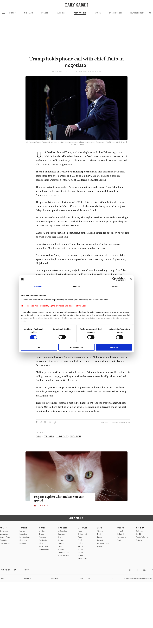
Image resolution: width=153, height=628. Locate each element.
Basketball (120, 534)
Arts (99, 528)
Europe (44, 13)
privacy (27, 578)
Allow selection (76, 347)
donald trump (62, 436)
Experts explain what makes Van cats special (59, 498)
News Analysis (5, 543)
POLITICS (4, 528)
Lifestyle (82, 528)
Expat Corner (82, 558)
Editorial (139, 540)
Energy (60, 537)
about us (55, 578)
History (80, 552)
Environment (82, 534)
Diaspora (23, 543)
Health (80, 531)
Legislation (4, 534)
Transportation (63, 552)
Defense (61, 549)
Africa (98, 13)
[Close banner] (131, 279)
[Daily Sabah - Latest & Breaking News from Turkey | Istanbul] (76, 4)
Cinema (100, 531)
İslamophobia (44, 549)
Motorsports (121, 537)
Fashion (80, 543)
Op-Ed (138, 534)
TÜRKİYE (23, 528)
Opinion (140, 528)
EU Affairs (3, 540)
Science (80, 546)
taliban (38, 436)
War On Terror (5, 537)
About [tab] (115, 286)
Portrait (100, 540)
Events (99, 537)
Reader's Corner (142, 537)
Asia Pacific (80, 13)
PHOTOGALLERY (43, 506)
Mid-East (28, 13)
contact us (85, 578)
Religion (81, 549)
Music (99, 534)
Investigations (24, 537)
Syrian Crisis (115, 13)
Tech (60, 546)
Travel (80, 537)
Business (62, 528)
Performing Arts (103, 543)
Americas (61, 13)
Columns (139, 531)
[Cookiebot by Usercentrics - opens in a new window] (114, 279)
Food (80, 540)
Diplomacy (4, 531)
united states (75, 436)
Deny (39, 347)
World (12, 13)
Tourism (61, 543)
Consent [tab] (38, 286)
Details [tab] (76, 286)
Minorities (23, 540)
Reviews (100, 546)
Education (23, 534)
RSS (112, 578)
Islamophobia (137, 13)
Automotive (62, 531)
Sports (120, 528)
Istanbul (22, 531)
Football (120, 531)
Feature (80, 555)
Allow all (114, 347)
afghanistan (49, 436)
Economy (61, 534)
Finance (61, 540)
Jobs (2, 578)
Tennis (119, 540)
